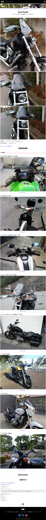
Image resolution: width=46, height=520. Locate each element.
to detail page (22, 192)
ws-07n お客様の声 (8, 146)
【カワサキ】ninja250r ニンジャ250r (10, 156)
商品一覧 (9, 511)
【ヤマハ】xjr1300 (6, 354)
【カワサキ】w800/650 (7, 433)
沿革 (13, 511)
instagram (26, 515)
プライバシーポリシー (37, 511)
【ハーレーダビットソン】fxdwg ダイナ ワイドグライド (23, 14)
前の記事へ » (25, 148)
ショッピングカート (23, 511)
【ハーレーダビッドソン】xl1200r (10, 274)
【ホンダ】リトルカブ (7, 195)
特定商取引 (30, 511)
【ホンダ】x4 (5, 393)
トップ (6, 511)
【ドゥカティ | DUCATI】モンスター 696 (11, 235)
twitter (20, 515)
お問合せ (17, 511)
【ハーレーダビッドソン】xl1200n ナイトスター (13, 314)
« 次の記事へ (20, 148)
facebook (23, 515)
